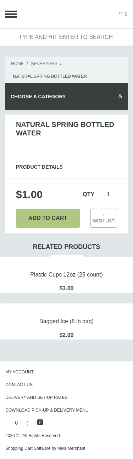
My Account (19, 372)
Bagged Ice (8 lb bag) (66, 321)
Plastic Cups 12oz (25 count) (66, 275)
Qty (88, 194)
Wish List (104, 218)
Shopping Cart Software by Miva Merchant (45, 448)
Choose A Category (38, 96)
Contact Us (19, 384)
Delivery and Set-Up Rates (36, 397)
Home (17, 63)
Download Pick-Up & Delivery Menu (47, 410)
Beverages (44, 63)
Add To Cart (47, 218)
